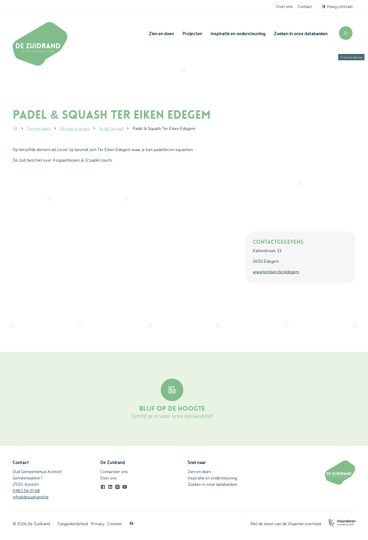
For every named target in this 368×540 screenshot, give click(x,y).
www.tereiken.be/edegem (276, 271)
